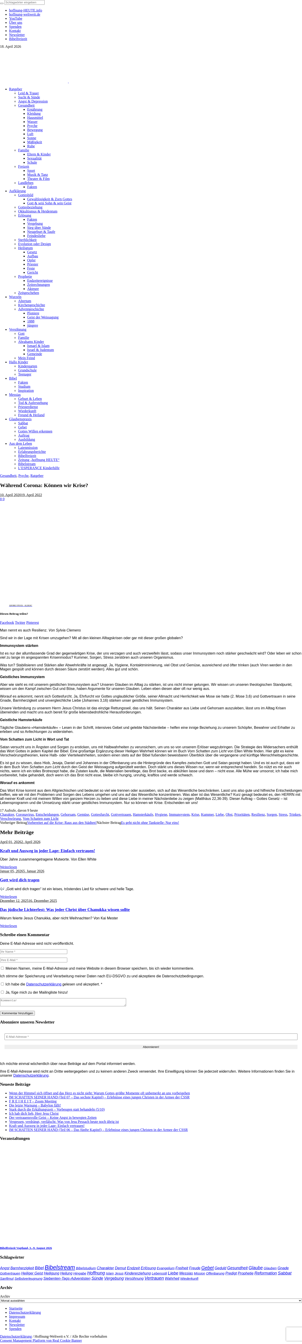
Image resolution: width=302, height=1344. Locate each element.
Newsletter (17, 1326)
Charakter (7, 814)
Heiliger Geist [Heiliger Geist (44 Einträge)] (32, 1275)
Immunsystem (179, 814)
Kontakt (15, 1322)
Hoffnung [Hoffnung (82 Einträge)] (96, 1274)
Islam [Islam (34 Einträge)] (110, 1275)
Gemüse (83, 814)
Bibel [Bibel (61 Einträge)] (39, 1269)
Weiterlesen (8, 867)
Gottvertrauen (121, 814)
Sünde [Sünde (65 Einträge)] (97, 1279)
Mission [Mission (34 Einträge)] (199, 1275)
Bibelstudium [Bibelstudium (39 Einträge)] (86, 1269)
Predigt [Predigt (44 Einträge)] (231, 1275)
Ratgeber (36, 476)
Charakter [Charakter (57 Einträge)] (105, 1269)
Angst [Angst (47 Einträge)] (5, 1269)
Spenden (15, 1330)
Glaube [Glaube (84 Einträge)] (256, 1269)
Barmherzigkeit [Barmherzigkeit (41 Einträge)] (22, 1269)
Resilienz (258, 814)
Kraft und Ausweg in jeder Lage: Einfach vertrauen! (47, 850)
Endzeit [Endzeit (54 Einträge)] (133, 1269)
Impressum (17, 1318)
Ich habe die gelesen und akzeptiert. (51, 984)
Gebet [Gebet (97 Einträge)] (207, 1269)
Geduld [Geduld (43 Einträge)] (220, 1269)
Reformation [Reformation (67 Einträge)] (265, 1274)
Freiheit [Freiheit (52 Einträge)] (181, 1269)
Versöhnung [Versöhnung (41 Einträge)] (134, 1280)
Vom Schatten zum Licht (40, 818)
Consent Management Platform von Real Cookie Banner (41, 1342)
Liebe (220, 814)
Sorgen (272, 814)
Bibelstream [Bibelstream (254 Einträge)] (60, 1268)
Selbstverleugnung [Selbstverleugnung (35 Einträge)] (28, 1280)
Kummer (207, 814)
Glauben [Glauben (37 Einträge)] (270, 1269)
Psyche (23, 476)
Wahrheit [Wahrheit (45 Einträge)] (172, 1280)
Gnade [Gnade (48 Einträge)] (283, 1269)
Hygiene (161, 814)
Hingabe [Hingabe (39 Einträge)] (79, 1275)
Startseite (16, 1310)
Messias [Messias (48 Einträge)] (186, 1274)
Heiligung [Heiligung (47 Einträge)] (51, 1274)
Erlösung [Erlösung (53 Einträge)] (148, 1269)
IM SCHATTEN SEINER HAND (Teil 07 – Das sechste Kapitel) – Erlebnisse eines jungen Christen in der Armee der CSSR (99, 1098)
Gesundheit (8, 476)
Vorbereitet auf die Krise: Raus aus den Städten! (62, 823)
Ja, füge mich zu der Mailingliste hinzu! (34, 992)
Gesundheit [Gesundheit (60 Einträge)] (237, 1269)
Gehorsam (68, 814)
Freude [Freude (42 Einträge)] (194, 1269)
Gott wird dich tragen (19, 880)
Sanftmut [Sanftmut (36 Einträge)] (7, 1280)
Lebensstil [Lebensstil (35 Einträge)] (159, 1275)
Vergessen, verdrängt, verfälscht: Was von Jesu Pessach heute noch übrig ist (64, 1123)
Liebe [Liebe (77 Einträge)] (173, 1274)
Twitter (20, 622)
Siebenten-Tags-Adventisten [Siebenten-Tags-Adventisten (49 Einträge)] (67, 1280)
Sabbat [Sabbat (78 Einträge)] (284, 1274)
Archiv (5, 1298)
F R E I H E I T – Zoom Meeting (33, 1103)
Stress (283, 814)
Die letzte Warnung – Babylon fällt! (35, 1107)
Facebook (7, 622)
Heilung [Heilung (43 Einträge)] (66, 1275)
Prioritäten (242, 814)
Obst (229, 814)
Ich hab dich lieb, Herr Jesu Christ (34, 1115)
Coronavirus (25, 814)
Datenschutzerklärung (44, 984)
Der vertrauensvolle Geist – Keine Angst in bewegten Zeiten (53, 1119)
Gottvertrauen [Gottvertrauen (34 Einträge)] (10, 1275)
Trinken (294, 814)
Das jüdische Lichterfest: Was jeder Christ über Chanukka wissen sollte (65, 909)
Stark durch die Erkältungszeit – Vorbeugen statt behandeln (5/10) (57, 1111)
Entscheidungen (47, 814)
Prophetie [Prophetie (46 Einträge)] (246, 1274)
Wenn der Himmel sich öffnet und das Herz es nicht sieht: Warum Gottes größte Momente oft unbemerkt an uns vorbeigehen (99, 1094)
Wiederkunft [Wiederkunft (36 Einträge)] (189, 1280)
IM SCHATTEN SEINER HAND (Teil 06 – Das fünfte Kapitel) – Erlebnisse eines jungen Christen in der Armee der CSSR (98, 1131)
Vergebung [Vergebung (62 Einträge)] (114, 1279)
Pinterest (32, 622)
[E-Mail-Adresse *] (151, 1038)
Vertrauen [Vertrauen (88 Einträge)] (154, 1279)
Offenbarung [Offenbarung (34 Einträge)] (215, 1275)
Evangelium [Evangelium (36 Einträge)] (166, 1269)
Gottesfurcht (100, 814)
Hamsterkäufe (143, 814)
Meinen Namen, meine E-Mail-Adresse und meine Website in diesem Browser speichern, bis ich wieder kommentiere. (99, 968)
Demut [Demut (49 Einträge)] (120, 1269)
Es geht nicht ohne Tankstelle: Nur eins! (150, 823)
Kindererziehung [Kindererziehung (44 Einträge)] (138, 1275)
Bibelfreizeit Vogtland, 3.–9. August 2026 (26, 1249)
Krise (195, 814)
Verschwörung (10, 818)
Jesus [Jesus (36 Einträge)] (119, 1275)
